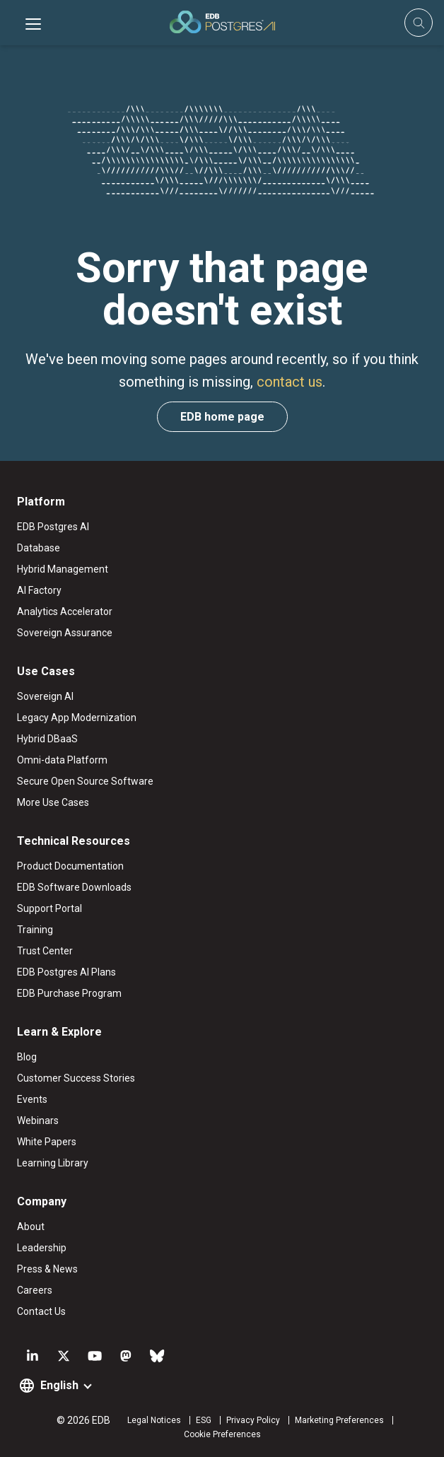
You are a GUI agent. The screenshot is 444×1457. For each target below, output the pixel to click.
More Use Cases (53, 802)
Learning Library (52, 1163)
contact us (289, 381)
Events (32, 1099)
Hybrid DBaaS (47, 738)
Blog (27, 1057)
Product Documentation (70, 866)
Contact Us (41, 1311)
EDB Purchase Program (69, 993)
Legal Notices (154, 1420)
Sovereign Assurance (64, 632)
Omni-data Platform (62, 760)
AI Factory (39, 590)
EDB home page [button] (222, 416)
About (31, 1226)
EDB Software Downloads (74, 887)
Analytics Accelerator (64, 611)
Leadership (41, 1247)
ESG (203, 1420)
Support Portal (49, 908)
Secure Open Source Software (85, 781)
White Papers (46, 1141)
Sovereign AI (45, 696)
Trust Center (45, 950)
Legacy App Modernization (76, 717)
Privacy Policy (253, 1420)
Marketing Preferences (339, 1420)
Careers (34, 1290)
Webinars (38, 1120)
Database (38, 548)
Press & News (47, 1269)
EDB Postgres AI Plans (66, 972)
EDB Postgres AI (53, 526)
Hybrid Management (62, 569)
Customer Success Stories (76, 1078)
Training (35, 929)
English (59, 1385)
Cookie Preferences (222, 1434)
